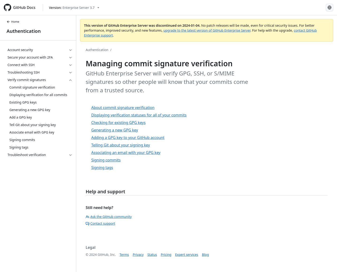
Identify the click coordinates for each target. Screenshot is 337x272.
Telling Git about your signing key (120, 145)
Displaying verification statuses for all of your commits (139, 115)
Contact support (100, 223)
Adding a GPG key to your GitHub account (128, 137)
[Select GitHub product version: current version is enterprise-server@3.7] (74, 7)
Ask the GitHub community (109, 216)
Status (152, 254)
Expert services (186, 254)
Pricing (166, 254)
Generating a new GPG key (114, 130)
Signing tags (102, 167)
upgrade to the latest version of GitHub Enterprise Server (206, 30)
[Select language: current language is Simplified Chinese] (329, 7)
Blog (205, 254)
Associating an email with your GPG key (126, 152)
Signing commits (106, 160)
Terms (124, 254)
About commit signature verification (122, 107)
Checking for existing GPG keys (118, 122)
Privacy (138, 254)
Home (13, 22)
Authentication (24, 31)
